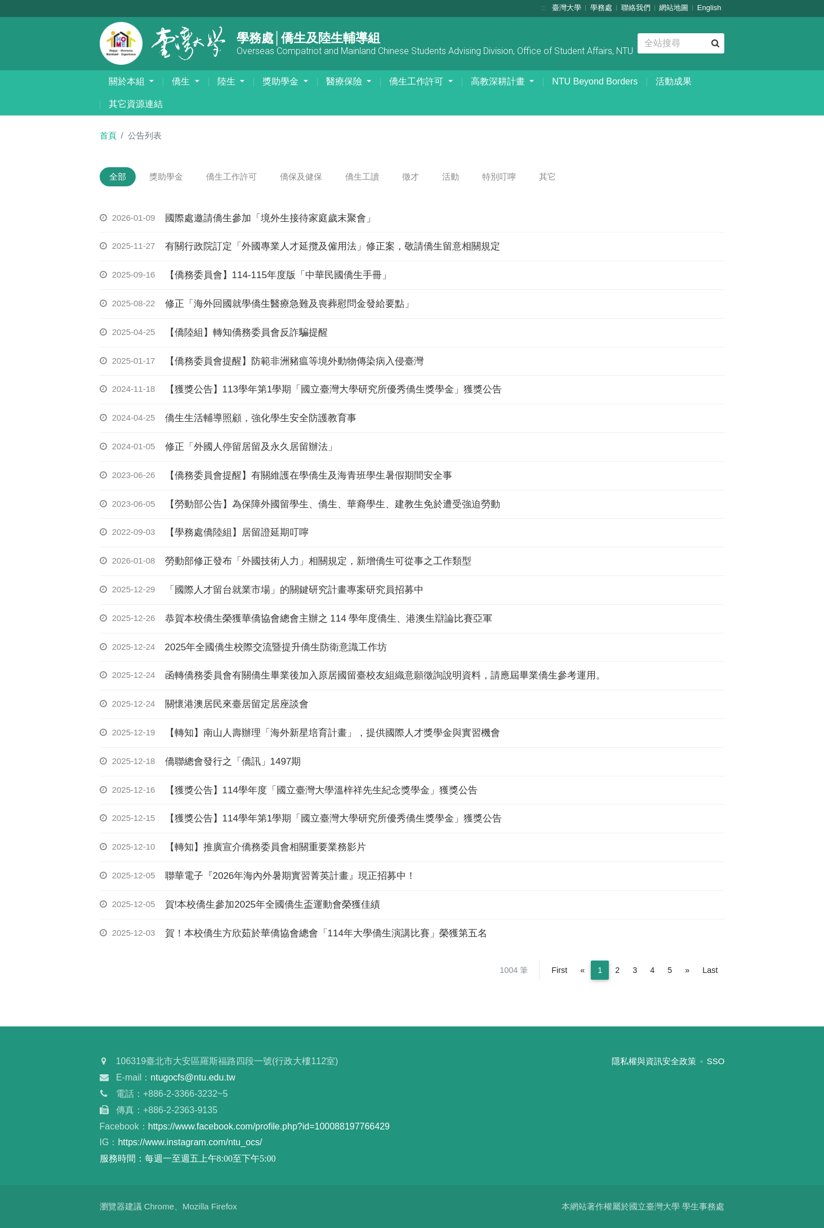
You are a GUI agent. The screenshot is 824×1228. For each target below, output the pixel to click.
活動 (470, 177)
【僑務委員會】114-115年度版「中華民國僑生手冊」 (278, 276)
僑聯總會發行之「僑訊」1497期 (233, 762)
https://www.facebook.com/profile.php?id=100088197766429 (269, 1127)
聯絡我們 (636, 7)
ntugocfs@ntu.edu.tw (192, 1078)
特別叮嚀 (522, 177)
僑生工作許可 (417, 81)
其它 (573, 177)
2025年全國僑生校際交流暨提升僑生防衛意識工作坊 (276, 647)
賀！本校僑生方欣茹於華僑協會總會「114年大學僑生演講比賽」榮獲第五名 (326, 933)
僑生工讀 (376, 177)
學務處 (601, 7)
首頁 (108, 135)
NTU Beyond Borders (595, 81)
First (559, 971)
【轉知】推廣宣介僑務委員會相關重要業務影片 (265, 848)
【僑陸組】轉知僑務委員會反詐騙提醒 (246, 333)
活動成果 (674, 81)
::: (544, 7)
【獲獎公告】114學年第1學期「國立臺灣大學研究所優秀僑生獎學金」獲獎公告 (333, 819)
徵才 (427, 177)
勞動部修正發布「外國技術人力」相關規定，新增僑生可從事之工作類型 (318, 562)
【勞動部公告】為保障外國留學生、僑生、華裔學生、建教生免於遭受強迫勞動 (332, 504)
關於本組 (128, 81)
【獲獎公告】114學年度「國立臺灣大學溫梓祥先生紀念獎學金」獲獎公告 (321, 790)
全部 (119, 177)
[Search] (680, 43)
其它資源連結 (136, 104)
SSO (716, 1062)
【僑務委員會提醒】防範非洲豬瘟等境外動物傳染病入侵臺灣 (294, 361)
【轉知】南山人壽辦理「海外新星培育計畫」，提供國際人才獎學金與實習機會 (332, 734)
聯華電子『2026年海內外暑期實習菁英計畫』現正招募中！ (290, 877)
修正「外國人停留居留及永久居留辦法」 (251, 448)
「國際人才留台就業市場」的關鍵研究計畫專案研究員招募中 (294, 591)
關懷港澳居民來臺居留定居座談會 (237, 705)
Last (710, 971)
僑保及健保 (312, 177)
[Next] (687, 971)
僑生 (182, 81)
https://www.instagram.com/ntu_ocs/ (190, 1143)
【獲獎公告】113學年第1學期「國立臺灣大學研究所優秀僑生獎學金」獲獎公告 (333, 390)
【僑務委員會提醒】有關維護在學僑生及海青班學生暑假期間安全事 (308, 476)
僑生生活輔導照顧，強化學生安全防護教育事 (261, 419)
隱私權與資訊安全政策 (654, 1062)
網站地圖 (673, 7)
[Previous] (582, 971)
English (709, 7)
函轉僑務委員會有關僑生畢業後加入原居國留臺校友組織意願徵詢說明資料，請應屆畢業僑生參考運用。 (385, 676)
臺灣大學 (566, 7)
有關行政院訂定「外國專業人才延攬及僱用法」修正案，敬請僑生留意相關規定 (332, 247)
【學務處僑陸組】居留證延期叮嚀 (237, 533)
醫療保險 (345, 81)
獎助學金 (281, 81)
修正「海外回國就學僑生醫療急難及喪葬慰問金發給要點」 (289, 305)
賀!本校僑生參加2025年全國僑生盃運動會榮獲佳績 (273, 905)
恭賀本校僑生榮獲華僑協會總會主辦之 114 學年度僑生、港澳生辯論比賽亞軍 (329, 619)
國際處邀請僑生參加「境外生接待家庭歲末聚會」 (270, 218)
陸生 (227, 81)
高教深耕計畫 (499, 81)
